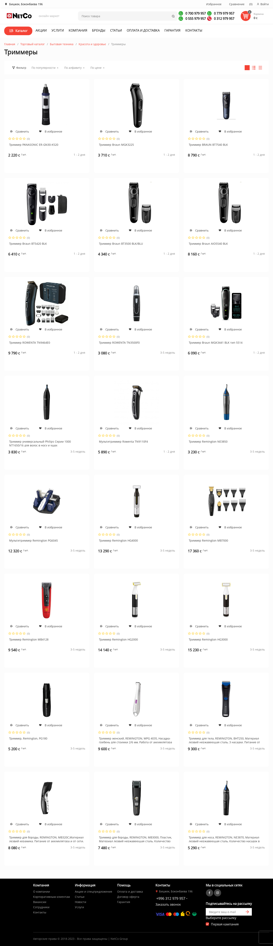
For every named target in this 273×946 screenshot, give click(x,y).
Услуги (57, 30)
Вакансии (39, 902)
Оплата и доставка (143, 30)
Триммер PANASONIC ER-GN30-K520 (33, 145)
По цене (96, 68)
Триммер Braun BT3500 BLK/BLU (121, 243)
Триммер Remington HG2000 (118, 639)
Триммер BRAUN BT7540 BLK (208, 145)
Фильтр (21, 68)
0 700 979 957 (195, 13)
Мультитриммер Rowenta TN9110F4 (123, 441)
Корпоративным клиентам (51, 897)
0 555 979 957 (195, 18)
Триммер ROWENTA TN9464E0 (29, 342)
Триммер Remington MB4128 (28, 639)
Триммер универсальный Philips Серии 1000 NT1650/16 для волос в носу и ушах (40, 443)
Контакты (194, 30)
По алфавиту (73, 68)
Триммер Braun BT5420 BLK (28, 243)
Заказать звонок (168, 904)
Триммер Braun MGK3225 (116, 145)
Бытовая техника (61, 44)
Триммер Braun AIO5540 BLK (208, 243)
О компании (41, 891)
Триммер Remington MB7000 (208, 540)
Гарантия (172, 30)
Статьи (116, 30)
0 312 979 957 (223, 18)
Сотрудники (41, 907)
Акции (41, 30)
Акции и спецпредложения (93, 891)
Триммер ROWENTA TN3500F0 (119, 342)
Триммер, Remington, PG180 (28, 738)
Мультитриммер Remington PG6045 (33, 540)
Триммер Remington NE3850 (208, 441)
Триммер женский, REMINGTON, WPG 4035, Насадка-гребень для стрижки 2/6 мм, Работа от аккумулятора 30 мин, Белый (135, 739)
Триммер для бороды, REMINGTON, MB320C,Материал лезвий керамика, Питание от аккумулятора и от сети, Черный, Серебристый (46, 838)
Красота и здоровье (92, 44)
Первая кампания (225, 924)
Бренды (98, 30)
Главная (9, 44)
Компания (78, 30)
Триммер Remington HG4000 (118, 540)
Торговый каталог (32, 44)
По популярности (43, 68)
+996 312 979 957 (170, 898)
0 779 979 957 (223, 13)
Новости (80, 902)
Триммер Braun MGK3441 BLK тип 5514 (215, 342)
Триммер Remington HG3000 (208, 639)
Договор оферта (128, 897)
